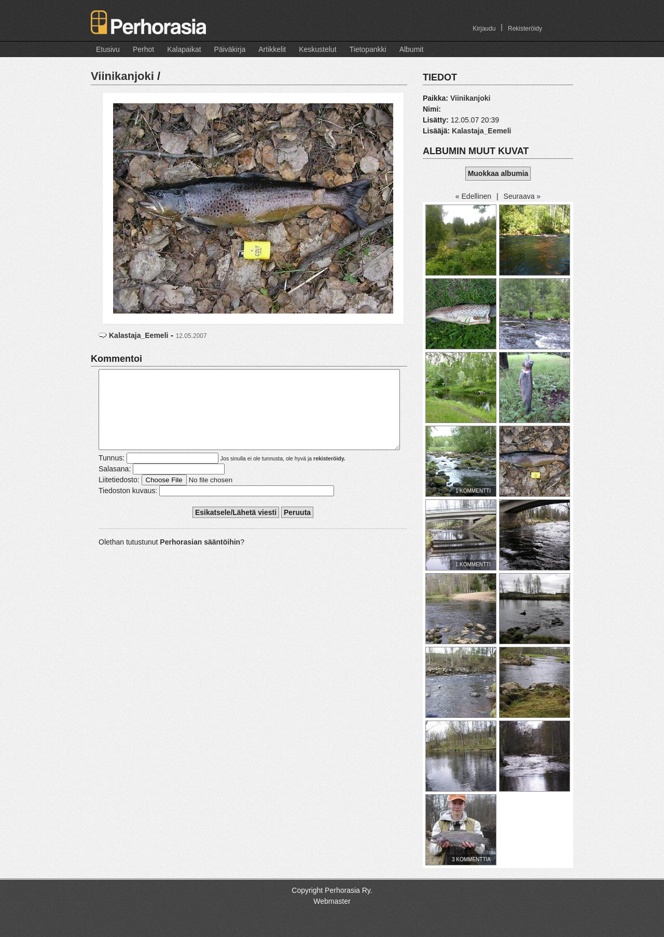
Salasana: (115, 484)
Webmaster (331, 901)
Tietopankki (368, 49)
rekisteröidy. (329, 474)
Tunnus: (112, 473)
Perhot (143, 49)
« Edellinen (473, 196)
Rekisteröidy (525, 28)
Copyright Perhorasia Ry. (332, 890)
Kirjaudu (484, 28)
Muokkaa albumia (498, 173)
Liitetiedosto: (119, 495)
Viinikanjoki (122, 76)
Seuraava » (522, 196)
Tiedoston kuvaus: (128, 506)
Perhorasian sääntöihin (200, 557)
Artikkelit (272, 49)
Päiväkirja (230, 49)
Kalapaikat (184, 49)
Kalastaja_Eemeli (138, 335)
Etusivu (108, 49)
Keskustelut (317, 49)
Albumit (411, 49)
